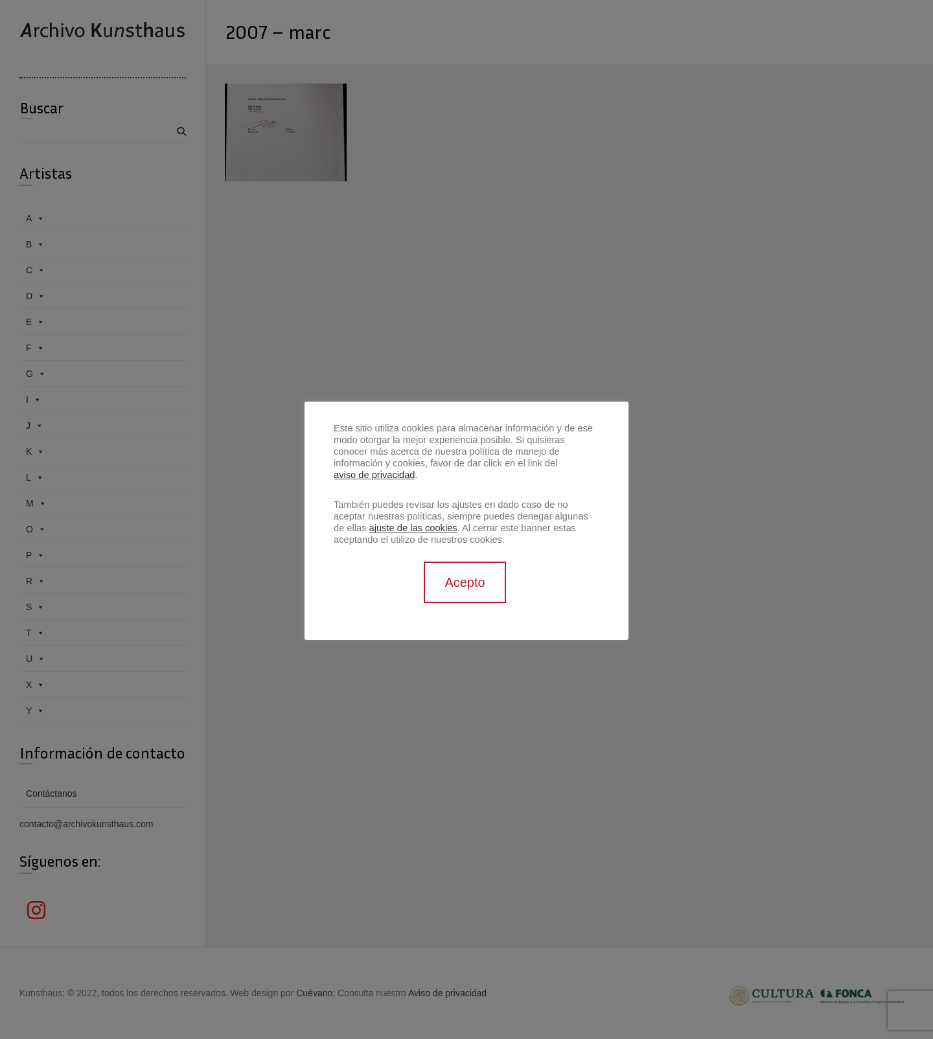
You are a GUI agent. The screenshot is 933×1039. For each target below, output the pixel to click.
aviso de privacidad (374, 475)
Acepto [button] (464, 582)
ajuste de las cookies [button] (413, 528)
